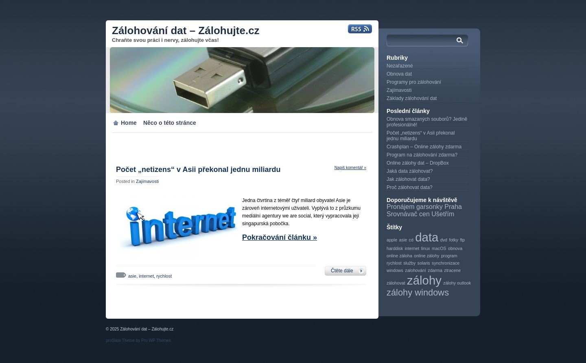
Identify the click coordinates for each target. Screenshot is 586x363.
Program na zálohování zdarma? (422, 155)
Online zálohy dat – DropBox (418, 163)
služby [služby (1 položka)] (409, 263)
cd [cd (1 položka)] (411, 239)
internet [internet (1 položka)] (412, 248)
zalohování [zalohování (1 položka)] (415, 270)
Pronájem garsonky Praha (424, 206)
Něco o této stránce (169, 123)
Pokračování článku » (279, 237)
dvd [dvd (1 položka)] (443, 239)
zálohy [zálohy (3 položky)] (424, 280)
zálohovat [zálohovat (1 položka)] (396, 282)
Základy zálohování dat (412, 98)
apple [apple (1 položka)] (392, 239)
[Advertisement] (201, 145)
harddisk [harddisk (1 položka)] (395, 248)
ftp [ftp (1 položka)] (462, 239)
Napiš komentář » (350, 167)
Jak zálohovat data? (408, 179)
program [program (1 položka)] (449, 255)
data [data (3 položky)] (426, 237)
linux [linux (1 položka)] (425, 248)
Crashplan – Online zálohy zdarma (424, 147)
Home (129, 123)
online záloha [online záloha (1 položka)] (399, 255)
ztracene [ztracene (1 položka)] (452, 270)
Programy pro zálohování (414, 82)
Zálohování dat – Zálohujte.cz (186, 30)
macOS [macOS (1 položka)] (439, 248)
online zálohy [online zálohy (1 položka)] (426, 255)
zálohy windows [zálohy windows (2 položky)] (418, 292)
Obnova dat (399, 74)
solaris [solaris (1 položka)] (424, 263)
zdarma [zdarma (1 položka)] (435, 270)
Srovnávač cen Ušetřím (420, 214)
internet (146, 276)
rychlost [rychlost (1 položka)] (394, 263)
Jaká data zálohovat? (410, 171)
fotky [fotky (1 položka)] (453, 239)
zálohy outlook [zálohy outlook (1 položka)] (457, 282)
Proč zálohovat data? (410, 187)
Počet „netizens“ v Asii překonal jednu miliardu (198, 169)
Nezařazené (400, 66)
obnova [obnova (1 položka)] (455, 248)
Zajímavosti (147, 181)
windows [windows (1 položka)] (395, 270)
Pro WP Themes (156, 340)
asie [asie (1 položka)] (403, 239)
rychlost (164, 276)
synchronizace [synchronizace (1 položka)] (445, 263)
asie (132, 276)
